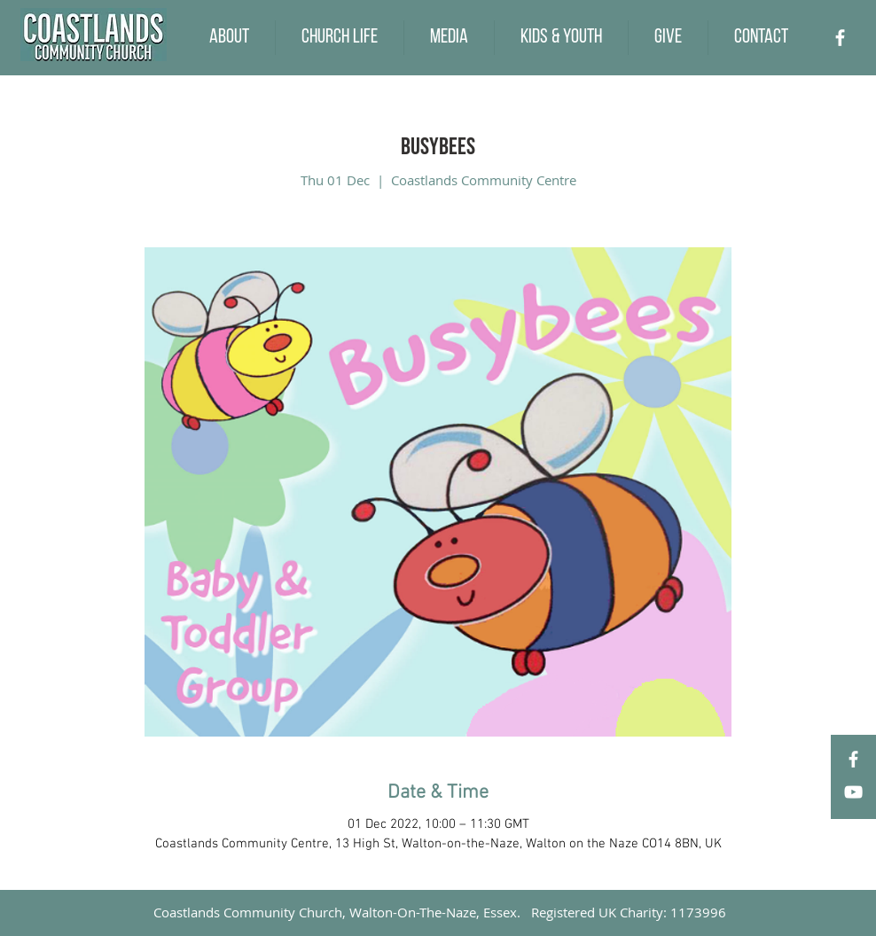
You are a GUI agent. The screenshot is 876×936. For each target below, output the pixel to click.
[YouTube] (853, 792)
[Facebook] (840, 38)
